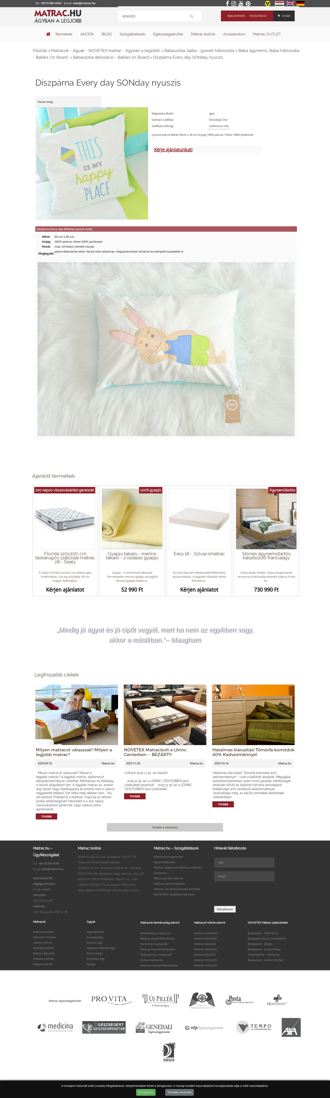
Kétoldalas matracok (155, 933)
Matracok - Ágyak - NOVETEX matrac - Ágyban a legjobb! (105, 50)
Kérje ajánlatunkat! (173, 150)
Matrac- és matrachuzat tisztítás (177, 889)
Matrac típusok (44, 953)
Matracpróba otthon (168, 878)
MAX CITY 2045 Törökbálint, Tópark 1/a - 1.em (108, 879)
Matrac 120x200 (205, 960)
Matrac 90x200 (205, 954)
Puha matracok (151, 960)
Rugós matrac (43, 964)
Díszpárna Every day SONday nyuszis (188, 57)
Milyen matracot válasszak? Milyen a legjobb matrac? (74, 752)
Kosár (284, 15)
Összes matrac (43, 958)
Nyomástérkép (164, 862)
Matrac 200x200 (206, 933)
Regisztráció (258, 15)
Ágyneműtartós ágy (101, 948)
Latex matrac (42, 942)
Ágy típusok (95, 932)
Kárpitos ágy (96, 958)
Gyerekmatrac (43, 948)
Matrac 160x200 (205, 938)
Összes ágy (94, 942)
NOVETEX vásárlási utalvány (174, 894)
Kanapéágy (95, 937)
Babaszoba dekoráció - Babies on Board (111, 57)
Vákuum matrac (44, 937)
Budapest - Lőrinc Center (265, 960)
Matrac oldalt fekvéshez (157, 938)
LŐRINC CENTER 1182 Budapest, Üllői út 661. (107, 885)
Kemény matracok (153, 944)
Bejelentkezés (236, 15)
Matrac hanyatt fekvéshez (159, 965)
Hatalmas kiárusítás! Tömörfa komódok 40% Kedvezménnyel (253, 752)
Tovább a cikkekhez (165, 827)
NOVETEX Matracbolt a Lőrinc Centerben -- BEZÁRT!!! (155, 752)
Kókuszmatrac (43, 932)
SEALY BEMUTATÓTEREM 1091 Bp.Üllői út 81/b (108, 890)
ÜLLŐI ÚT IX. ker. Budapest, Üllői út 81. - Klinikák (109, 868)
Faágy (91, 964)
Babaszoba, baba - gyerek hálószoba (199, 50)
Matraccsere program (169, 883)
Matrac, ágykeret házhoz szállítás (178, 867)
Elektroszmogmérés (168, 856)
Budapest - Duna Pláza (264, 949)
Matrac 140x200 (205, 965)
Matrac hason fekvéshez (157, 949)
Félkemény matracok (155, 954)
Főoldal (40, 50)
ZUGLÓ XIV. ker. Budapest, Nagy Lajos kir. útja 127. (111, 873)
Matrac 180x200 (205, 949)
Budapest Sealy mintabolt (267, 938)
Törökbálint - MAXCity (263, 954)
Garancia (160, 873)
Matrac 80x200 (205, 944)
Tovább (46, 816)
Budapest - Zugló (260, 944)
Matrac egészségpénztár (65, 1000)
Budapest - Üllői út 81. (263, 933)
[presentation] (248, 893)
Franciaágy (95, 953)
